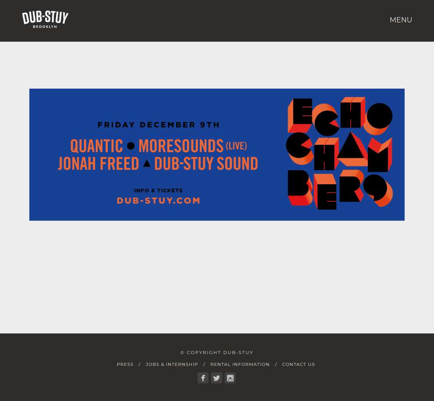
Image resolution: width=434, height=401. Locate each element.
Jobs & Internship (172, 364)
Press (125, 364)
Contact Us (298, 364)
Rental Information (240, 364)
